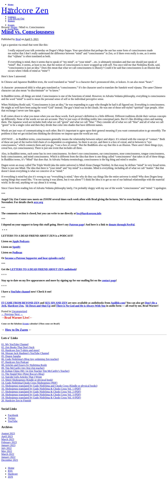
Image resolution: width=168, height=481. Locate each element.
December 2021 (9, 460)
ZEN (10, 476)
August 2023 (8, 433)
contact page (109, 280)
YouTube (12, 421)
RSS (10, 470)
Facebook (13, 415)
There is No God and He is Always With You (80, 305)
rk (5, 305)
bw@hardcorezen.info (88, 213)
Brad (18, 39)
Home (11, 4)
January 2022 (8, 457)
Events (11, 25)
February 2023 (9, 442)
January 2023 (8, 445)
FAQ (10, 9)
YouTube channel (20, 291)
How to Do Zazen (16, 329)
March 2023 (7, 439)
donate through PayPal (122, 224)
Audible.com (118, 302)
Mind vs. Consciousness (27, 32)
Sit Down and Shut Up (38, 305)
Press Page (13, 29)
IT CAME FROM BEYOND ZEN (20, 302)
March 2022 (7, 454)
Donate (11, 21)
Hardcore (13, 473)
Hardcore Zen (25, 10)
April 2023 (7, 436)
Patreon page (76, 224)
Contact (12, 17)
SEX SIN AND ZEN (56, 302)
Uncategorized (19, 311)
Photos (11, 13)
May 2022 (6, 451)
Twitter (11, 418)
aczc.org (38, 202)
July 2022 (6, 448)
